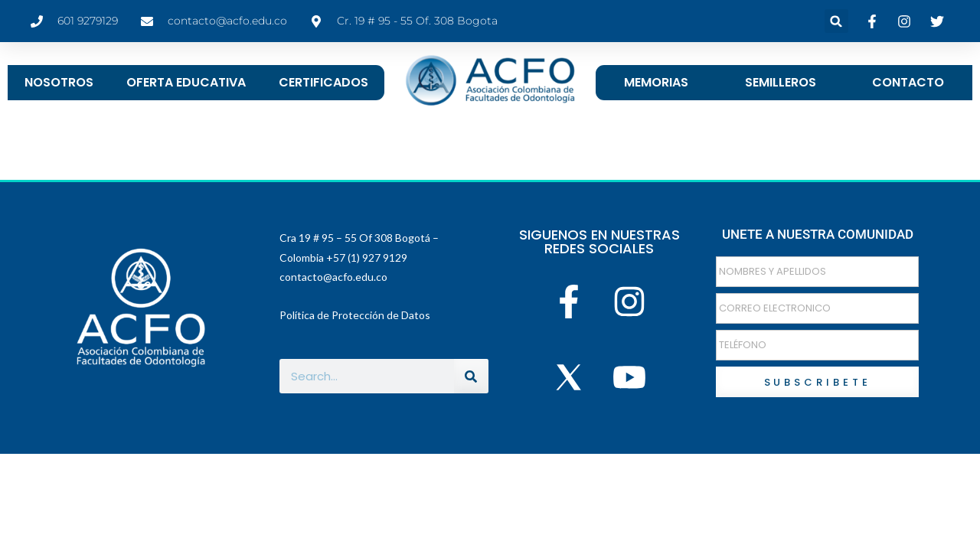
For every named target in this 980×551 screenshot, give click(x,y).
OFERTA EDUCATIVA (186, 82)
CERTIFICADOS (323, 82)
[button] (836, 21)
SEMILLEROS (780, 82)
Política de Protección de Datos (354, 314)
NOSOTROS (58, 82)
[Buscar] (471, 376)
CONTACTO (908, 82)
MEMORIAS (656, 82)
